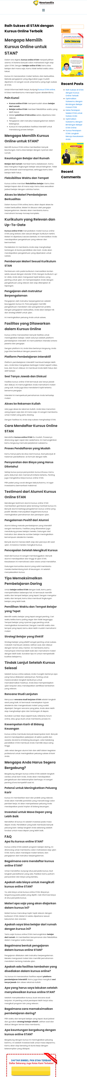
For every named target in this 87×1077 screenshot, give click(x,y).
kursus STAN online (46, 89)
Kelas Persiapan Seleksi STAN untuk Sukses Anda (74, 113)
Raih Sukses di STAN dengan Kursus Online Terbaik (74, 92)
